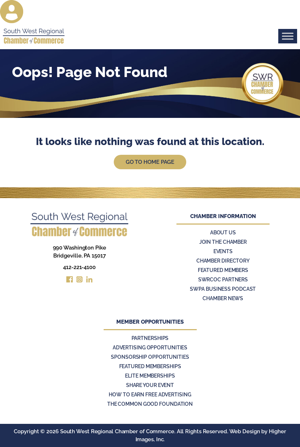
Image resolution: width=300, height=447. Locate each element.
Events (223, 251)
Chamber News (223, 298)
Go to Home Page (150, 162)
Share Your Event (150, 385)
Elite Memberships (150, 376)
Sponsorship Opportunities (150, 357)
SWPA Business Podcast (223, 289)
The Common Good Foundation (150, 404)
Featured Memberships (150, 366)
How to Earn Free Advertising (150, 394)
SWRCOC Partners (223, 279)
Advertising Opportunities (150, 347)
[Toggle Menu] (287, 36)
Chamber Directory (223, 261)
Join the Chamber (223, 242)
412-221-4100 (79, 267)
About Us (223, 232)
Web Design (244, 431)
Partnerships (150, 338)
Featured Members (223, 270)
